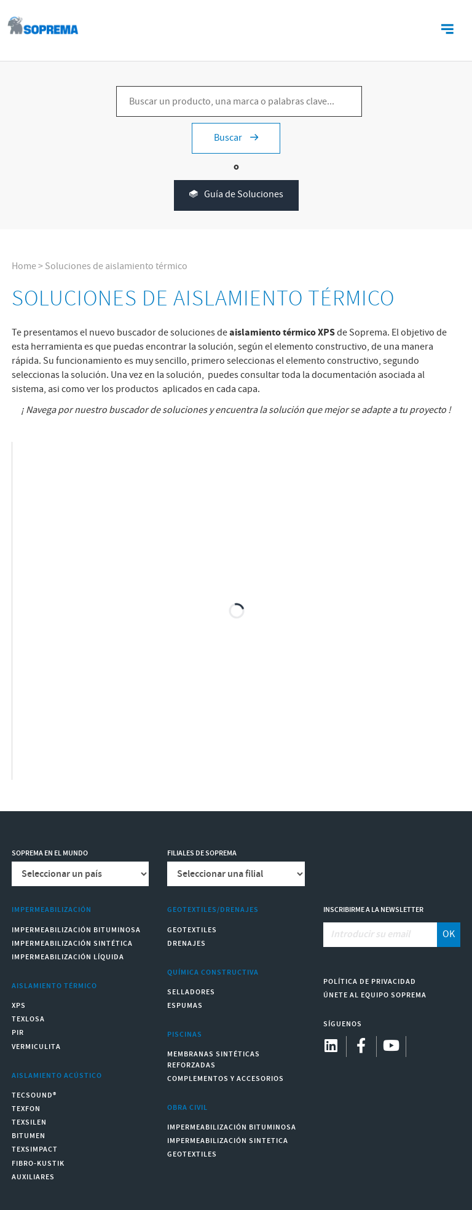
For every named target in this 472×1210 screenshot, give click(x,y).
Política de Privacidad (369, 981)
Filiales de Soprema (202, 853)
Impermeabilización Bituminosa (76, 930)
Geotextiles (192, 930)
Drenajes (186, 943)
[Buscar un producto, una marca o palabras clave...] (239, 101)
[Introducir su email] (380, 934)
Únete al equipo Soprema (375, 995)
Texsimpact (35, 1149)
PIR (18, 1032)
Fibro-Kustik (38, 1163)
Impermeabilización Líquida (68, 957)
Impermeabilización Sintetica (227, 1141)
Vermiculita (36, 1047)
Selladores (191, 992)
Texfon (26, 1109)
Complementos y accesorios (225, 1079)
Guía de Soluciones (236, 195)
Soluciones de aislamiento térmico (116, 266)
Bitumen (28, 1136)
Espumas (185, 1005)
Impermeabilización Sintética (72, 943)
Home (24, 266)
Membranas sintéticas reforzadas (213, 1059)
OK (448, 934)
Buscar (236, 138)
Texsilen (29, 1122)
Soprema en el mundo (50, 853)
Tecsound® (34, 1095)
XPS (19, 1005)
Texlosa (28, 1019)
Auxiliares (33, 1177)
